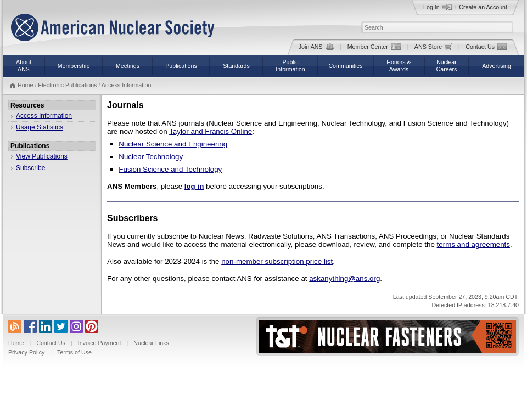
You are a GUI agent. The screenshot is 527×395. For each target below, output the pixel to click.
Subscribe (30, 168)
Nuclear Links (151, 343)
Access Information (127, 85)
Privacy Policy (26, 352)
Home (25, 85)
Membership (74, 66)
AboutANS (23, 65)
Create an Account (483, 7)
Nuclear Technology (151, 157)
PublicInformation (290, 65)
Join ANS (316, 46)
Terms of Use (74, 352)
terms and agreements (473, 244)
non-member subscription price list (277, 261)
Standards (236, 66)
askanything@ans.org (344, 278)
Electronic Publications (67, 85)
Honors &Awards (398, 65)
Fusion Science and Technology (170, 169)
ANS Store (433, 46)
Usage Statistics (39, 127)
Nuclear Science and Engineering (173, 144)
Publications (181, 66)
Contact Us (486, 46)
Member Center (374, 46)
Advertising (496, 66)
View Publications (42, 156)
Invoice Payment (99, 343)
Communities (345, 66)
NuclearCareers (446, 65)
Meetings (127, 66)
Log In (437, 7)
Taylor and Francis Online (210, 131)
